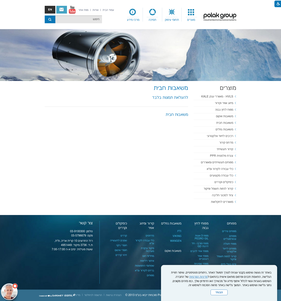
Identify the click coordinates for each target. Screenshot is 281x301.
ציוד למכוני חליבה (222, 195)
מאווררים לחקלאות (222, 202)
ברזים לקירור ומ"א (144, 270)
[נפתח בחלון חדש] (72, 10)
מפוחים (231, 223)
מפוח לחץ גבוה (224, 109)
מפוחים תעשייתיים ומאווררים (217, 162)
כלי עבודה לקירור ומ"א (220, 169)
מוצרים (191, 20)
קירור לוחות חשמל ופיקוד (218, 188)
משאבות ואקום (224, 116)
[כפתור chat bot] (9, 291)
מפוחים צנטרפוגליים (230, 238)
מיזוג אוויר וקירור (224, 103)
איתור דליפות (147, 260)
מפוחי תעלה (230, 243)
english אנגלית (50, 10)
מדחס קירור (226, 142)
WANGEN (175, 241)
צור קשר (61, 10)
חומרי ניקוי (121, 245)
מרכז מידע (133, 20)
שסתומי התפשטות (144, 265)
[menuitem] (191, 15)
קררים (124, 235)
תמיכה (152, 20)
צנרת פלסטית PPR (221, 155)
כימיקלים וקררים (223, 182)
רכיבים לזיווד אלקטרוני (220, 136)
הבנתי (219, 292)
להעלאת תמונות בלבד (170, 97)
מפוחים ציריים (229, 231)
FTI (179, 231)
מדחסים (150, 235)
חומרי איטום (121, 250)
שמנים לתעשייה (118, 240)
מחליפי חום (148, 256)
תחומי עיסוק (172, 20)
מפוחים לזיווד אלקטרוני (229, 250)
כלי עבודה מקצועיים (221, 175)
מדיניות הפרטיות (198, 277)
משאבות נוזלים (224, 129)
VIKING (177, 236)
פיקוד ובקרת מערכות (147, 250)
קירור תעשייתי (225, 149)
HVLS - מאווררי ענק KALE (217, 96)
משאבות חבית (171, 88)
